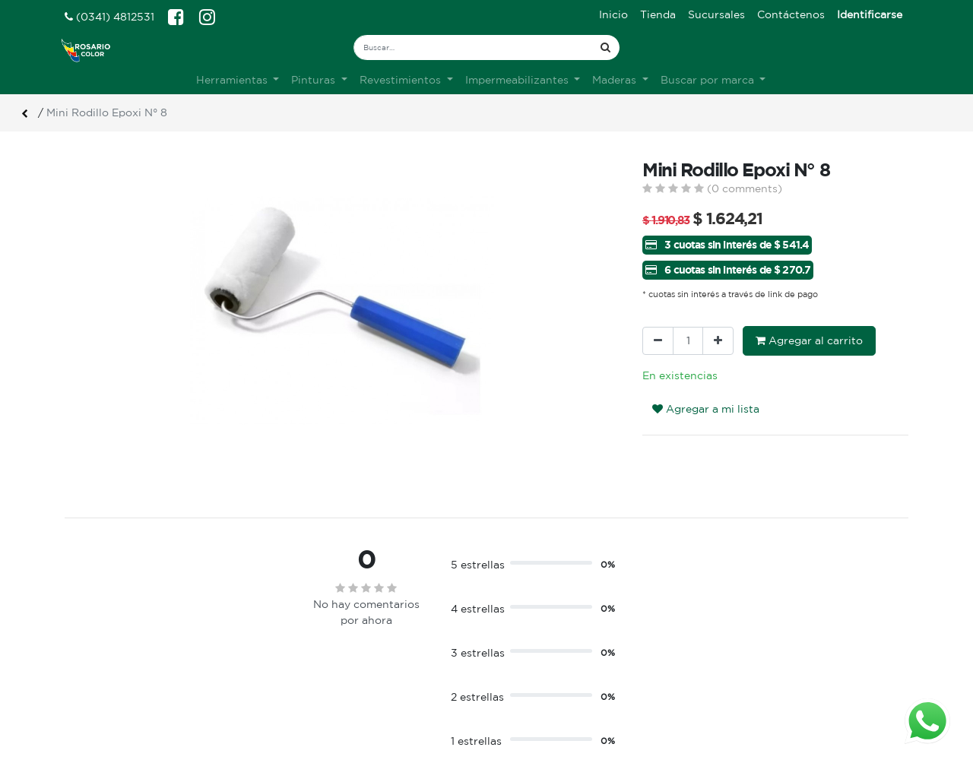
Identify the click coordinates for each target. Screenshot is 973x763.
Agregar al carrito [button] (809, 340)
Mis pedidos (529, 682)
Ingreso (517, 650)
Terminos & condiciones (344, 666)
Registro (520, 666)
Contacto (306, 682)
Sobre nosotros (322, 650)
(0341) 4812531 (109, 17)
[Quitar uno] (657, 341)
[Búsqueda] (605, 47)
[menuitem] (613, 15)
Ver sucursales (100, 647)
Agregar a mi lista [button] (705, 409)
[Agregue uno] (718, 341)
